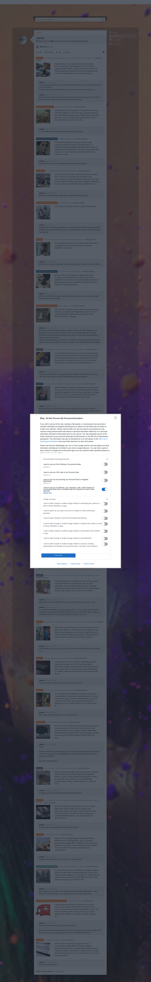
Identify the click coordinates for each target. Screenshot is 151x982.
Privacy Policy (89, 564)
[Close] (116, 418)
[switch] (105, 464)
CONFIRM (58, 555)
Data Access (75, 564)
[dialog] (75, 491)
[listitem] (75, 459)
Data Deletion (62, 564)
